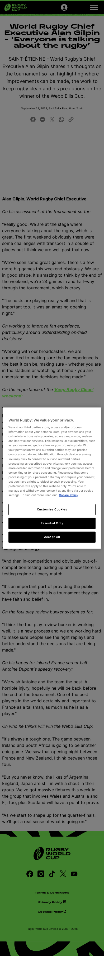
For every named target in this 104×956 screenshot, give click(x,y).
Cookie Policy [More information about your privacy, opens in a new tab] (68, 495)
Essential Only (52, 523)
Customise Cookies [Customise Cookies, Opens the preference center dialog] (52, 509)
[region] (52, 478)
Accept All (52, 537)
